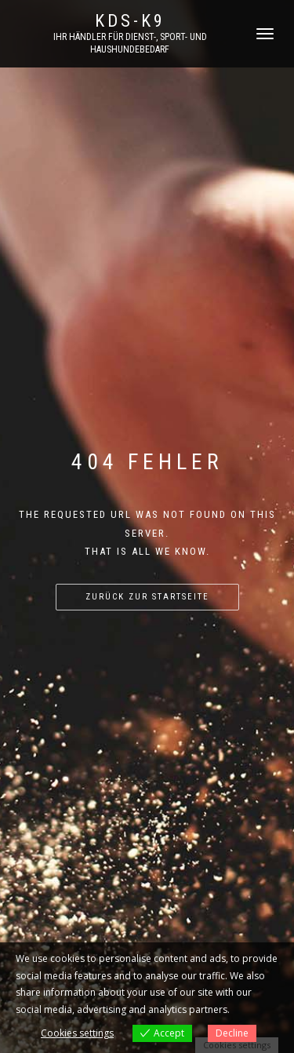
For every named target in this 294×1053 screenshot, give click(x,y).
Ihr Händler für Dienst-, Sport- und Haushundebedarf (130, 43)
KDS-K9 (130, 21)
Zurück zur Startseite (147, 597)
